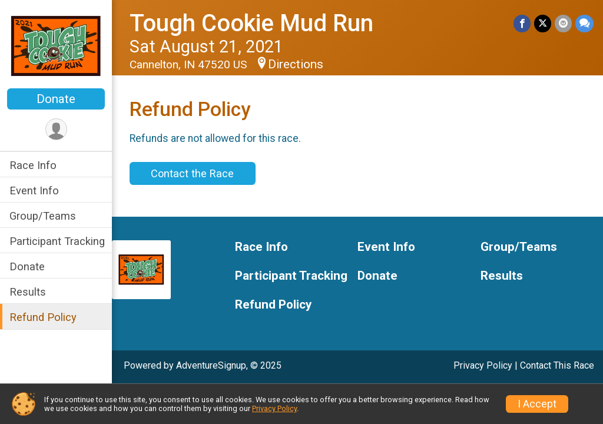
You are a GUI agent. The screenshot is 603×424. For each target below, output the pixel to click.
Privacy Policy (482, 365)
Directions (295, 64)
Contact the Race (192, 173)
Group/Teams (42, 216)
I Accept (537, 404)
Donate (56, 99)
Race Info (33, 165)
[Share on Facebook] (522, 23)
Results (27, 292)
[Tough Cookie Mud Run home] (56, 45)
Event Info (34, 190)
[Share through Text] (584, 23)
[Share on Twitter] (542, 23)
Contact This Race (557, 365)
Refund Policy (43, 317)
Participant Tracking (57, 241)
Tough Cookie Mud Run (251, 23)
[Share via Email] (563, 23)
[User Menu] (56, 129)
